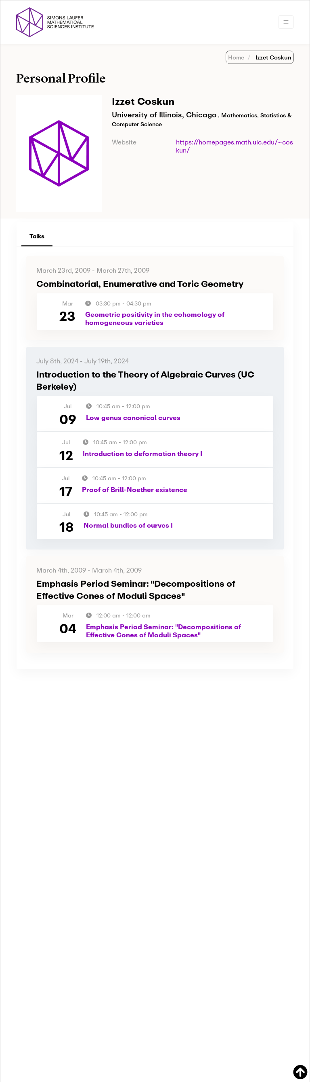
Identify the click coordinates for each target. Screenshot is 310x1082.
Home (236, 57)
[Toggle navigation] (286, 22)
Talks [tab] (36, 236)
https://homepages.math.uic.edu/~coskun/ (234, 146)
